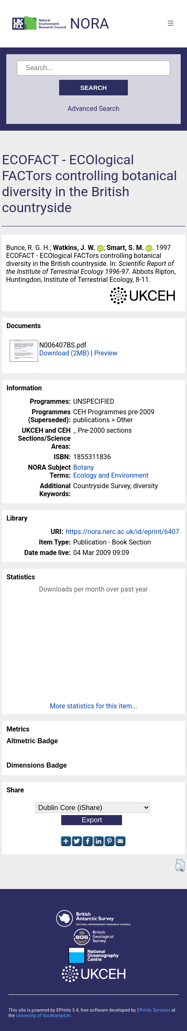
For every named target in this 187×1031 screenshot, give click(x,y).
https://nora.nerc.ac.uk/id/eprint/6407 (122, 532)
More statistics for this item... (94, 706)
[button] (179, 865)
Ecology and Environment (110, 475)
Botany (83, 467)
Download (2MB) (64, 353)
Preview (105, 353)
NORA (89, 23)
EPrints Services (153, 1010)
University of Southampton (43, 1015)
